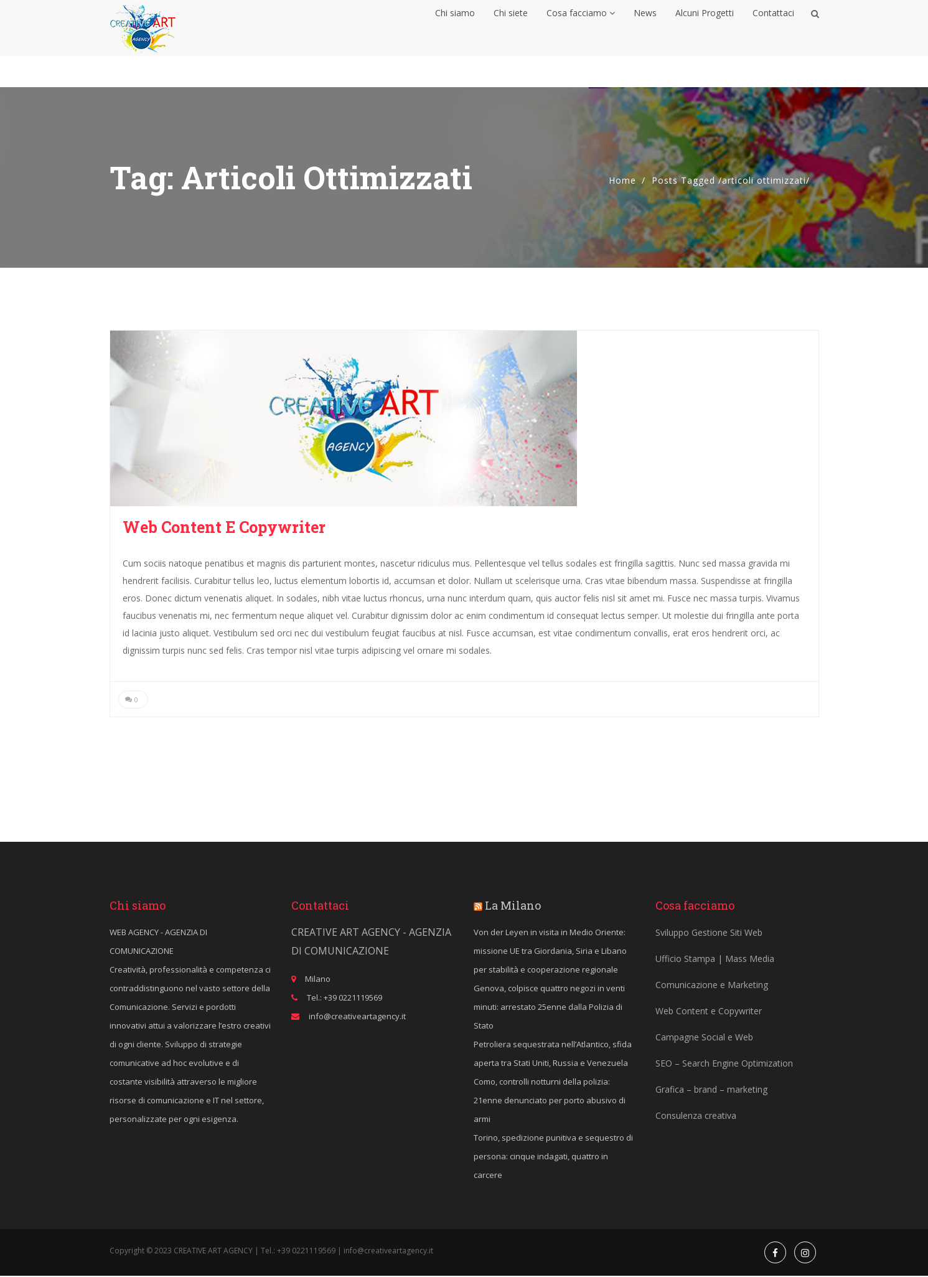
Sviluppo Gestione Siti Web (708, 934)
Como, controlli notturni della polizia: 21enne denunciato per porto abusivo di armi (550, 1101)
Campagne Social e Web (704, 1038)
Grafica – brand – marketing (711, 1090)
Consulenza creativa (695, 1117)
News (645, 28)
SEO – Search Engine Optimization (724, 1064)
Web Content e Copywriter (224, 527)
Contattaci (773, 28)
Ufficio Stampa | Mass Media (714, 960)
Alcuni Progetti (704, 28)
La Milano (513, 906)
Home (622, 180)
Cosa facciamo (580, 28)
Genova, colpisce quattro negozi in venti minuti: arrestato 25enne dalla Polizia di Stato (549, 1008)
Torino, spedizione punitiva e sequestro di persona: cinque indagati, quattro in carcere (553, 1157)
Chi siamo (455, 28)
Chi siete (511, 28)
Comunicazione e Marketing (711, 986)
